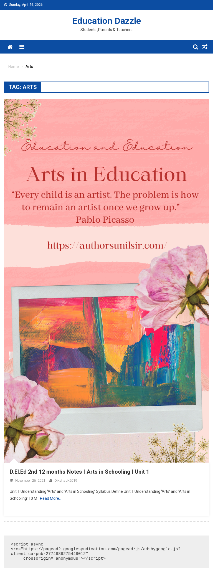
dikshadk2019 (65, 480)
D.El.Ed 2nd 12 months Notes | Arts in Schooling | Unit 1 (79, 471)
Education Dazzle (106, 21)
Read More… (51, 498)
